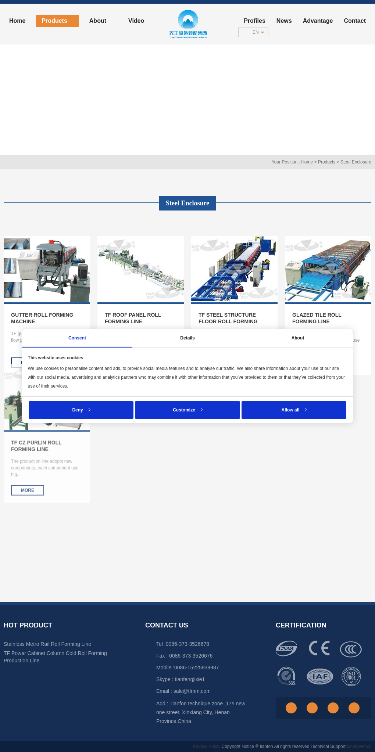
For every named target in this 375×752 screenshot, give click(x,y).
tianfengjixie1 (190, 679)
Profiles (254, 21)
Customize (184, 409)
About (100, 21)
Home (307, 162)
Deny (78, 409)
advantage (318, 21)
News (284, 21)
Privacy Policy (206, 746)
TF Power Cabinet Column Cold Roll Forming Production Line (55, 656)
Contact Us (166, 625)
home (17, 21)
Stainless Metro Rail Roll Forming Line (47, 644)
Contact (355, 21)
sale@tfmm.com (192, 691)
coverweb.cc (359, 746)
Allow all (290, 409)
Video (136, 21)
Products (57, 21)
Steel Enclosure (355, 162)
